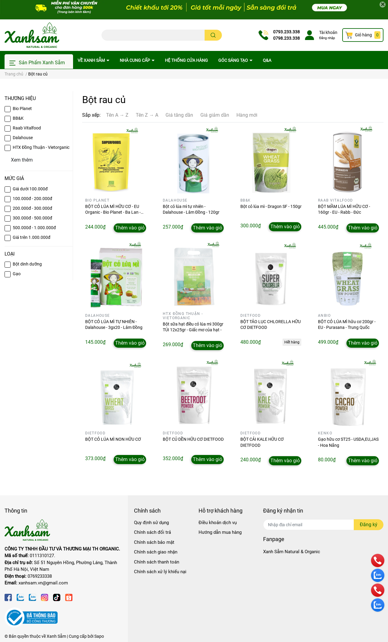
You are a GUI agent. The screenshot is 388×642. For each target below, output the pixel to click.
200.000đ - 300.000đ (32, 208)
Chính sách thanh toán (156, 562)
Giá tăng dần (179, 115)
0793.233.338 (286, 31)
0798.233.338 (286, 38)
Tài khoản (328, 32)
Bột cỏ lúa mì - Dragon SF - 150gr (271, 206)
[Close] (383, 5)
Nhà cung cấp (135, 60)
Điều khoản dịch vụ (218, 522)
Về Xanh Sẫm (92, 60)
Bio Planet (22, 108)
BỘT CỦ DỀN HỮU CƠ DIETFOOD (193, 439)
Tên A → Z (117, 115)
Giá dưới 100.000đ (30, 188)
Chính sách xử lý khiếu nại (160, 571)
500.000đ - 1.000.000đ (34, 227)
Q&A (267, 60)
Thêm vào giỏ (130, 228)
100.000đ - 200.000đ (32, 198)
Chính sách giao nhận (155, 552)
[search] (213, 35)
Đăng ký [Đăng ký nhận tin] (368, 524)
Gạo (17, 273)
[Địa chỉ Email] (323, 524)
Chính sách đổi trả (152, 532)
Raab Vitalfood (27, 127)
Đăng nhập (327, 38)
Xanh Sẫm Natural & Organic (291, 551)
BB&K (18, 118)
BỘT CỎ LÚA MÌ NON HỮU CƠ (113, 439)
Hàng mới (246, 115)
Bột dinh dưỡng (27, 264)
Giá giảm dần (214, 115)
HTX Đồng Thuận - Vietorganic (41, 147)
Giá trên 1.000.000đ (31, 237)
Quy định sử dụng (151, 522)
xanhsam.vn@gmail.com (43, 583)
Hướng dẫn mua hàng (220, 532)
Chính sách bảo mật (154, 542)
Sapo (99, 636)
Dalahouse (23, 137)
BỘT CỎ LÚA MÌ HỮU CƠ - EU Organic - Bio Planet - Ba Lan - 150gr (113, 212)
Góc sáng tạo (233, 60)
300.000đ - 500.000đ (32, 218)
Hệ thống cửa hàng (186, 60)
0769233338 (40, 576)
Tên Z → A (147, 115)
